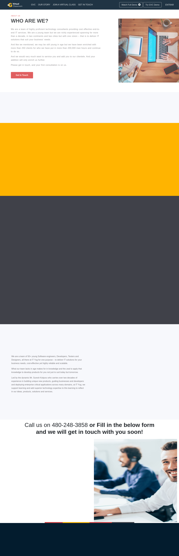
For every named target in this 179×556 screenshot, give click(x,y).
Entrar (169, 5)
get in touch (22, 76)
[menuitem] (33, 4)
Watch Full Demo (131, 5)
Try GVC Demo (152, 5)
